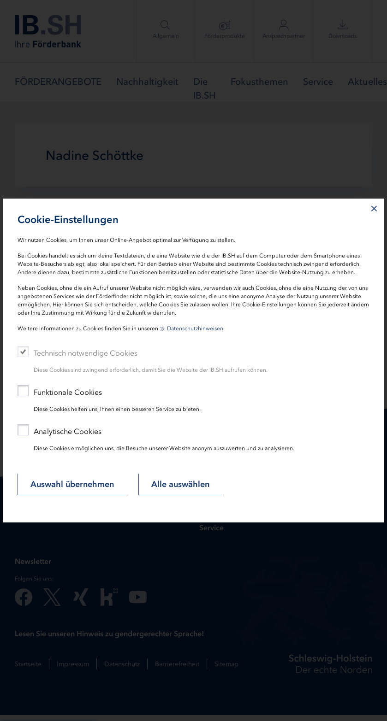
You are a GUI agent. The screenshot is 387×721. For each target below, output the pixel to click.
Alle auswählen (180, 484)
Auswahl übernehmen (72, 484)
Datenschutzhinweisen (195, 328)
